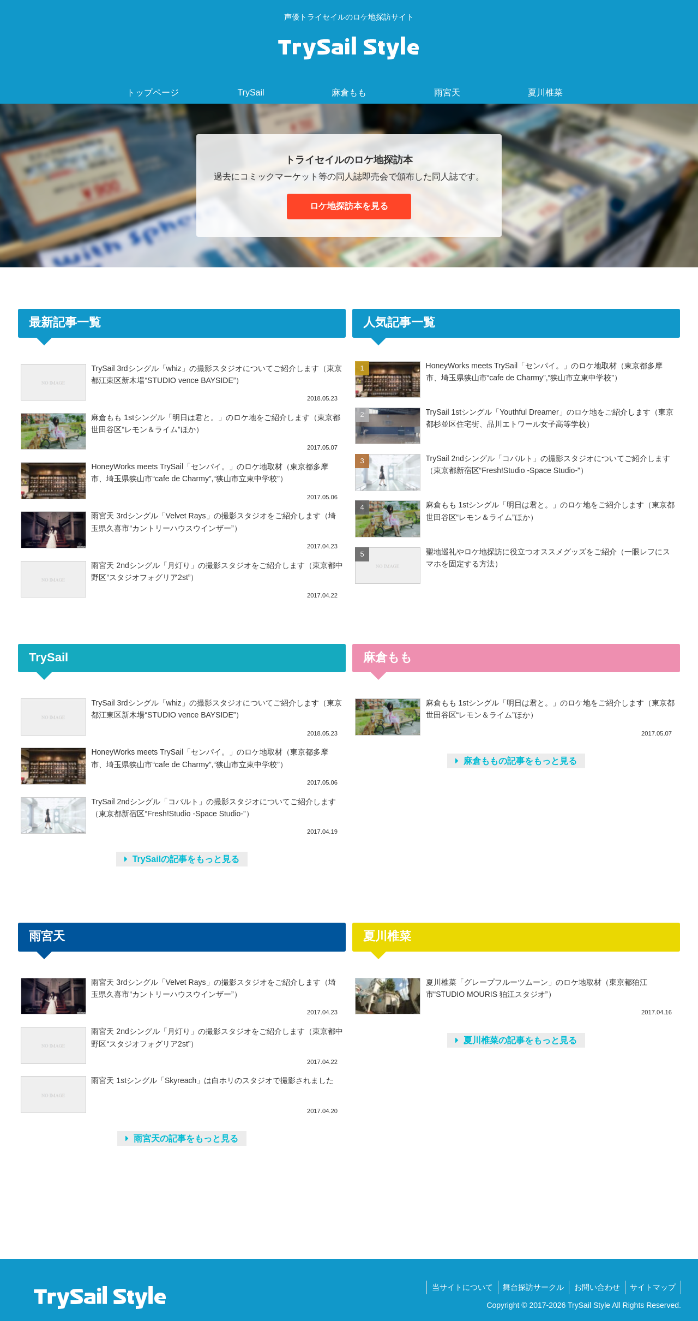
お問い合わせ (595, 1287)
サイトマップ (652, 1287)
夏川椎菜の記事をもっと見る (516, 1040)
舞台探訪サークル (530, 1287)
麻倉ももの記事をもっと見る (516, 761)
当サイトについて (457, 1287)
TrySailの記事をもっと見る (181, 859)
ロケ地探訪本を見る (349, 206)
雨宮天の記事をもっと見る (181, 1138)
